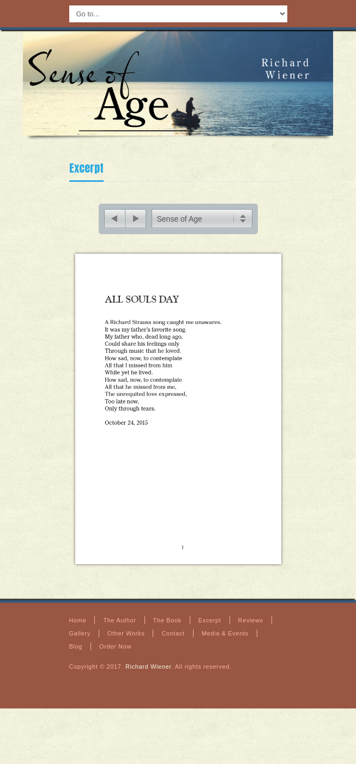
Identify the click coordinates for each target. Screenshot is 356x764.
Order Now (115, 652)
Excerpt (86, 168)
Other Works (126, 639)
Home (78, 626)
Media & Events (225, 639)
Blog (76, 652)
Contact (172, 639)
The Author (119, 626)
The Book (167, 626)
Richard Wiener (148, 672)
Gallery (79, 639)
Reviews (250, 626)
